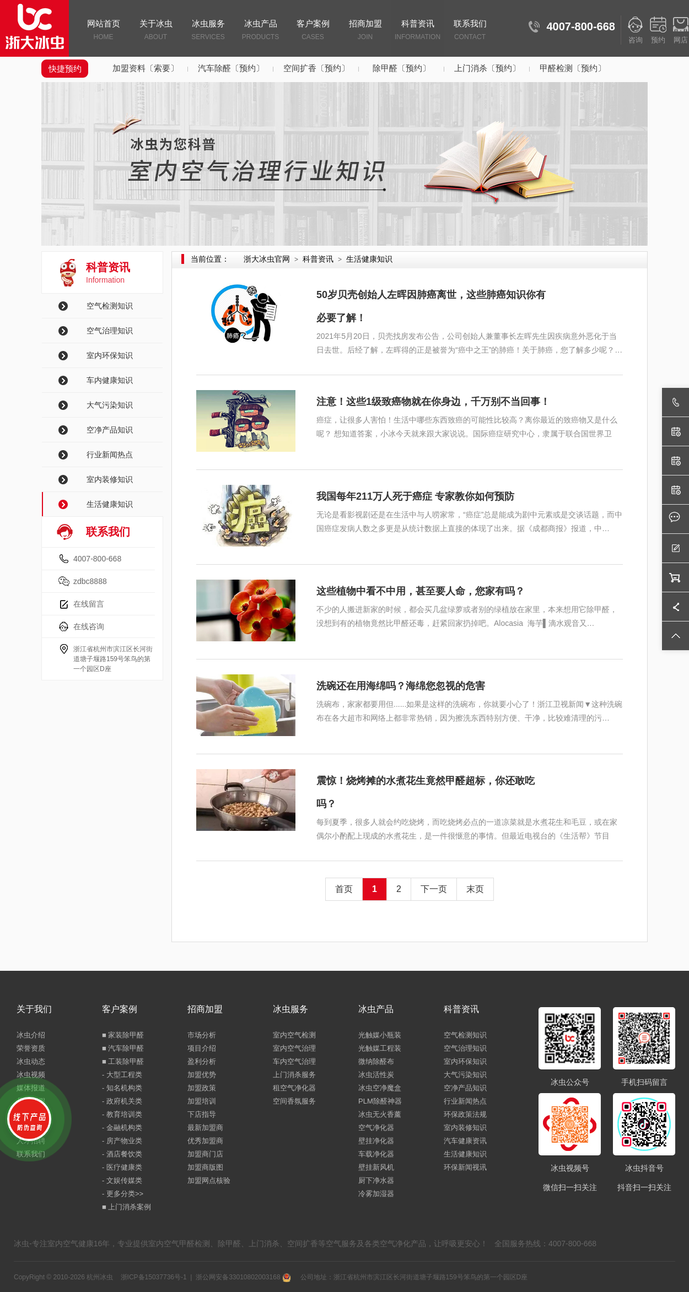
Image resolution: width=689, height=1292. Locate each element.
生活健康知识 (110, 504)
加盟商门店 (205, 1154)
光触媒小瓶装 (379, 1035)
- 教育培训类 (122, 1114)
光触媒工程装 (379, 1048)
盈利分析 (201, 1061)
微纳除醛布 (376, 1061)
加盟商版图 (205, 1167)
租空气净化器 (294, 1088)
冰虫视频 (31, 1075)
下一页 (434, 889)
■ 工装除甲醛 (123, 1061)
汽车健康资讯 (465, 1141)
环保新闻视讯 (465, 1167)
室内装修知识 (110, 479)
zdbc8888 (90, 581)
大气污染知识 (110, 405)
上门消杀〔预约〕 (487, 68)
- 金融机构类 (122, 1127)
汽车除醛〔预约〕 (231, 68)
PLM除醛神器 (380, 1101)
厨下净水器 (376, 1180)
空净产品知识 (110, 429)
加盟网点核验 (208, 1180)
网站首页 (103, 31)
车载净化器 (376, 1154)
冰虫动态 (31, 1061)
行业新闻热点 (110, 454)
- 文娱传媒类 (122, 1180)
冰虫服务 (208, 31)
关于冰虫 (156, 31)
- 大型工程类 (122, 1075)
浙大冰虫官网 (267, 259)
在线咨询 (88, 626)
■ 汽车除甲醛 (123, 1048)
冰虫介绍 (31, 1035)
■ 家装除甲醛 (123, 1035)
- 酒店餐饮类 (122, 1154)
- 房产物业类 (122, 1141)
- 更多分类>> (122, 1194)
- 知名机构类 (122, 1088)
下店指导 (201, 1114)
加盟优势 (201, 1075)
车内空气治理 (294, 1061)
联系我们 (470, 31)
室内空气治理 (294, 1048)
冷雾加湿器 (376, 1194)
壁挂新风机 (376, 1167)
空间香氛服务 (294, 1101)
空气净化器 (376, 1127)
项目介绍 (201, 1048)
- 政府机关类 (122, 1101)
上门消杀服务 (294, 1075)
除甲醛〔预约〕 (401, 68)
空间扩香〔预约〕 (316, 68)
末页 (475, 889)
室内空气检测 (294, 1035)
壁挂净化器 (376, 1141)
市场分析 (201, 1035)
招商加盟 (365, 31)
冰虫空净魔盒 (379, 1088)
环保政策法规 (465, 1114)
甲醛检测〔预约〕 (573, 68)
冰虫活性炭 (376, 1075)
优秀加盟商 (205, 1141)
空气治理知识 (110, 330)
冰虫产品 (260, 31)
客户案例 (313, 31)
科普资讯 (417, 31)
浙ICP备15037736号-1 (154, 1277)
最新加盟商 (205, 1127)
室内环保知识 (110, 355)
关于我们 (34, 1009)
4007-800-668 (97, 558)
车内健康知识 (110, 380)
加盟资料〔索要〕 (145, 68)
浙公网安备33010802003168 (243, 1277)
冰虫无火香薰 (379, 1114)
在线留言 (88, 603)
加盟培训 (201, 1101)
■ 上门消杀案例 (126, 1207)
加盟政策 (201, 1088)
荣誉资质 (31, 1048)
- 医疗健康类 (122, 1167)
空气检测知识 (110, 305)
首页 (344, 889)
